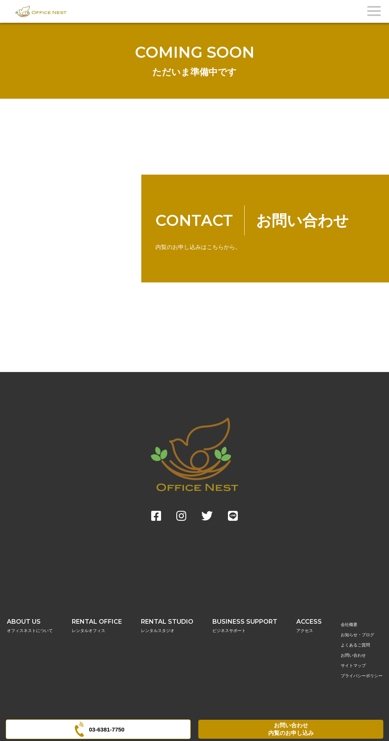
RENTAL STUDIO (167, 626)
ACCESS (309, 626)
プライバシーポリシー (362, 675)
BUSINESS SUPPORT (244, 626)
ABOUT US (30, 626)
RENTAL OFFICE (97, 626)
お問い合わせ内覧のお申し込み (291, 729)
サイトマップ (353, 665)
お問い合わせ (353, 655)
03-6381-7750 (98, 729)
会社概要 (349, 624)
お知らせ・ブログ (357, 634)
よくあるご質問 (355, 645)
